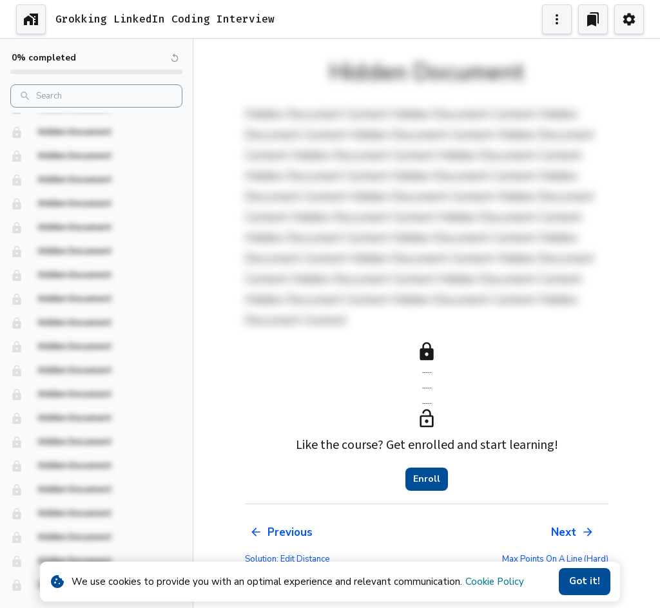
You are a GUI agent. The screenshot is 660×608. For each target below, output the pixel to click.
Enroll (426, 479)
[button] (96, 124)
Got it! (584, 581)
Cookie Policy (494, 581)
